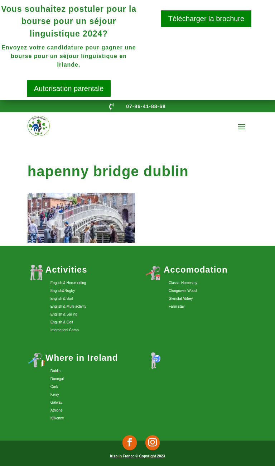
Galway (56, 402)
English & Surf (61, 299)
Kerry (54, 395)
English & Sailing (63, 314)
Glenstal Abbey (181, 299)
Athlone (56, 410)
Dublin (55, 371)
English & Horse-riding (68, 283)
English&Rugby (62, 291)
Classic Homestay (183, 283)
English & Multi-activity (68, 306)
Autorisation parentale (69, 88)
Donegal (57, 379)
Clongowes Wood (183, 291)
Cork (54, 387)
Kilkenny (57, 418)
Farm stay (176, 306)
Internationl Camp (64, 330)
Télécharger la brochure (206, 19)
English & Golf (61, 322)
